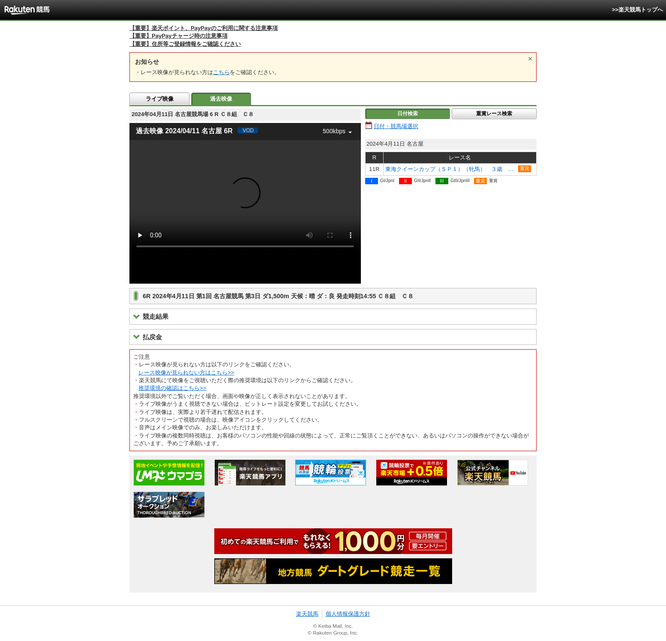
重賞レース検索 (494, 114)
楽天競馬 (307, 614)
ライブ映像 (160, 99)
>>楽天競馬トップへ (637, 9)
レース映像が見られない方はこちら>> (186, 372)
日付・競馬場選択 (396, 126)
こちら (221, 72)
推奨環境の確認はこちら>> (172, 388)
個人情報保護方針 (348, 614)
